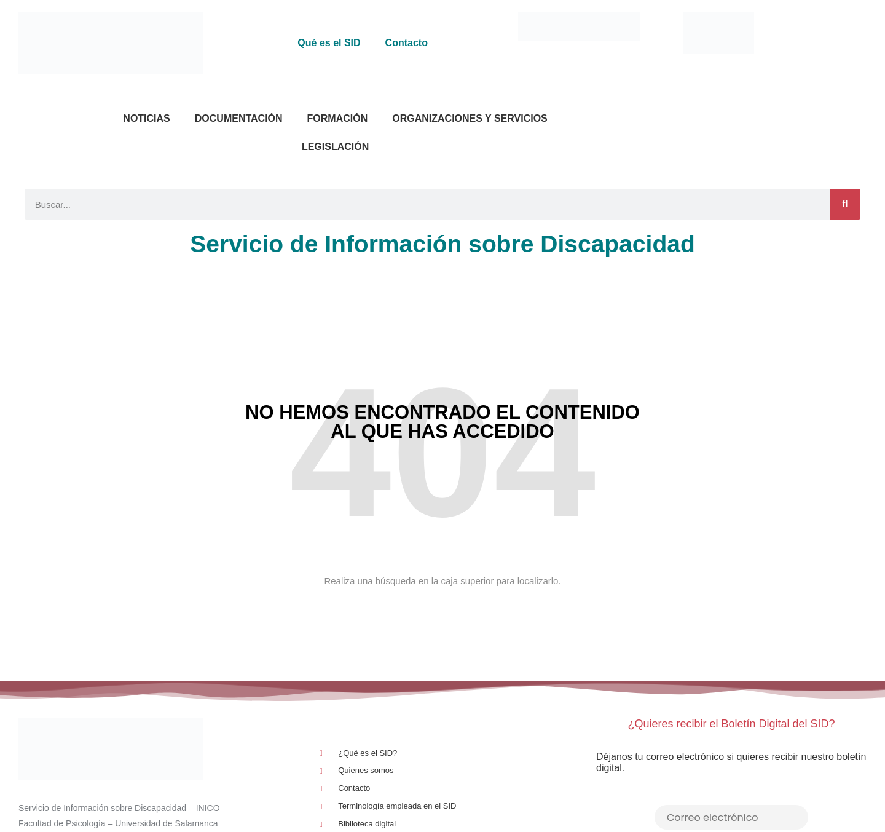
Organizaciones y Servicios (470, 118)
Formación (337, 118)
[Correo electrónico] (731, 817)
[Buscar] (845, 204)
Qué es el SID (328, 43)
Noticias (146, 118)
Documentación (239, 118)
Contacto (406, 43)
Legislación (335, 146)
